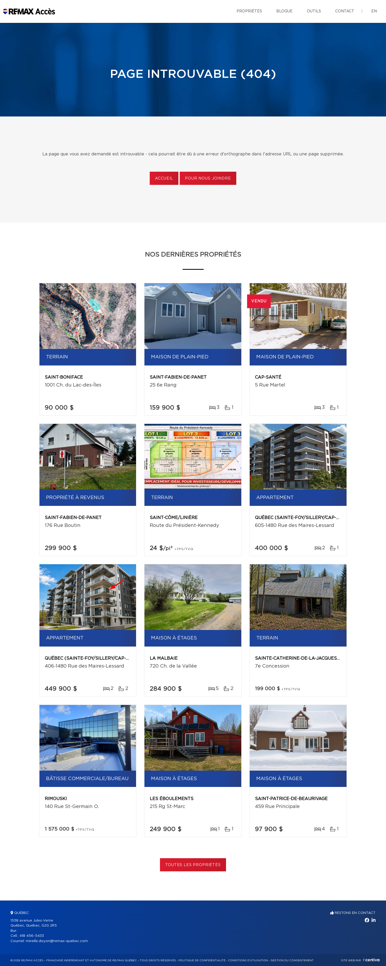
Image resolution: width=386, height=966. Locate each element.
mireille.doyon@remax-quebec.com (57, 941)
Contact (344, 11)
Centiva (371, 960)
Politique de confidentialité (202, 960)
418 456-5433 (31, 936)
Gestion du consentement (292, 960)
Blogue (284, 11)
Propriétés (249, 11)
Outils (314, 11)
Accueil (164, 178)
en (374, 11)
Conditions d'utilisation (248, 960)
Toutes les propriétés (193, 865)
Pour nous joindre (208, 178)
